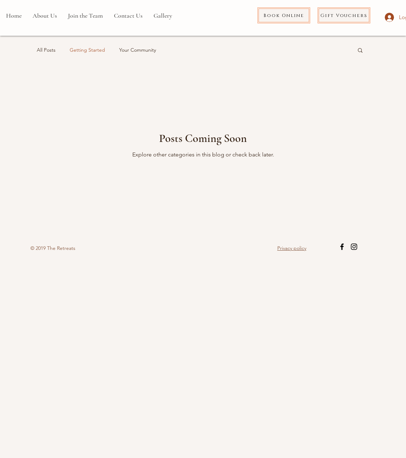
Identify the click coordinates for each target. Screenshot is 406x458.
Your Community (137, 50)
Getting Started (87, 50)
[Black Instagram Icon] (354, 246)
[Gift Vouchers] (344, 15)
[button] (360, 51)
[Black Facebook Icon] (342, 246)
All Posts (46, 50)
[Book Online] (283, 15)
